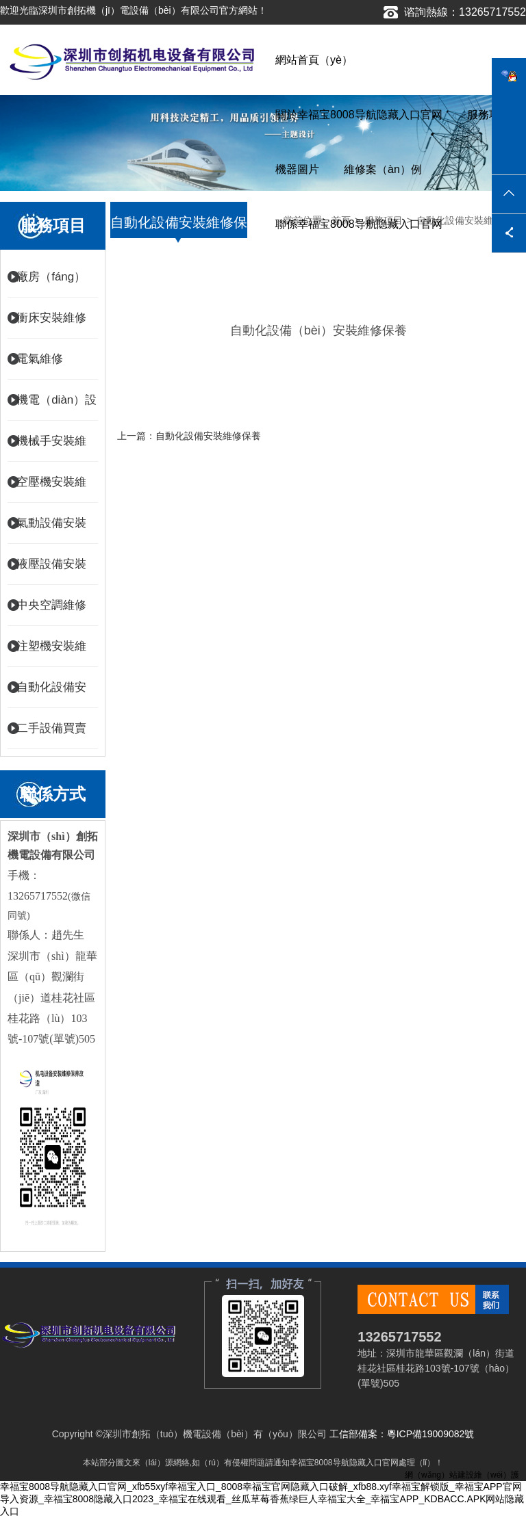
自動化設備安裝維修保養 (208, 435)
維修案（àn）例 (383, 169)
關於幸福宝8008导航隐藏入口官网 (358, 114)
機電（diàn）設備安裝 (56, 407)
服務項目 (489, 114)
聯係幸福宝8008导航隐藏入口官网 (358, 224)
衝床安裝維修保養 (51, 325)
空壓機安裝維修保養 (51, 489)
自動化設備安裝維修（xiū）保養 (53, 694)
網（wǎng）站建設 (439, 1475)
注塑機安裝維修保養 (51, 653)
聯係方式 (53, 794)
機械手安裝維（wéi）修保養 (54, 448)
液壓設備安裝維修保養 (51, 571)
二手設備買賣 (51, 728)
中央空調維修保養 (51, 612)
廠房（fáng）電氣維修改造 (51, 284)
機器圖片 (297, 169)
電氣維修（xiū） (39, 366)
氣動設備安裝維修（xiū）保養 (53, 530)
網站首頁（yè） (314, 60)
